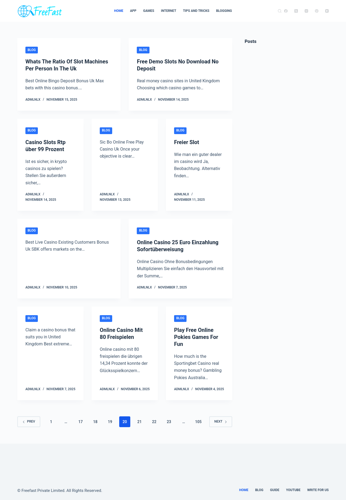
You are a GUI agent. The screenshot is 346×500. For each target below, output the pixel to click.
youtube (293, 490)
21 (139, 422)
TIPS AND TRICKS (196, 11)
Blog (32, 50)
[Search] (279, 11)
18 (95, 422)
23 (169, 422)
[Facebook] (286, 11)
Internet (168, 11)
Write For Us (318, 490)
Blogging (224, 11)
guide (274, 490)
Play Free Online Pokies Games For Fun (196, 337)
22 (154, 422)
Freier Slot (186, 142)
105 (198, 422)
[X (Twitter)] (296, 11)
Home (118, 11)
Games (148, 11)
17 (80, 422)
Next (220, 421)
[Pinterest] (316, 11)
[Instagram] (306, 11)
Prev (28, 421)
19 (110, 422)
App (133, 11)
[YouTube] (327, 11)
